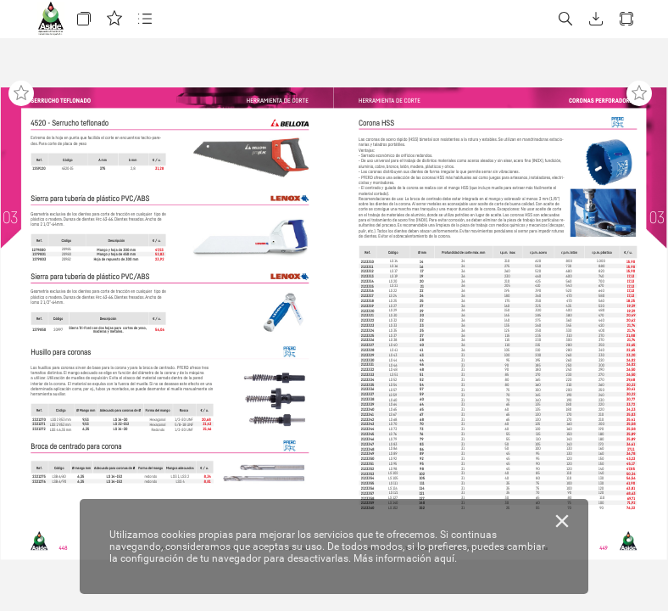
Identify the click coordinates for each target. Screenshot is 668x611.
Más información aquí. (405, 558)
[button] (84, 19)
